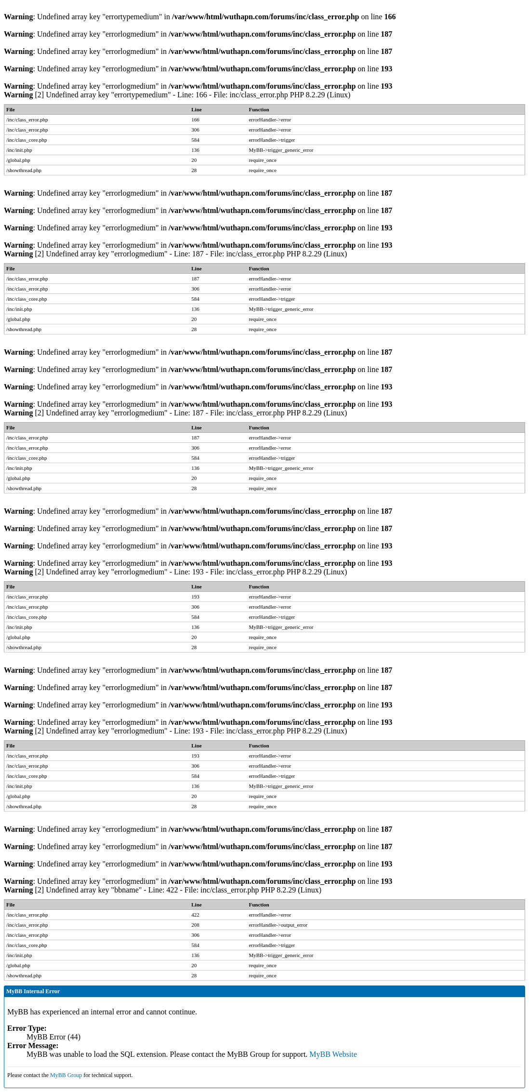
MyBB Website (333, 1054)
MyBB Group (66, 1075)
